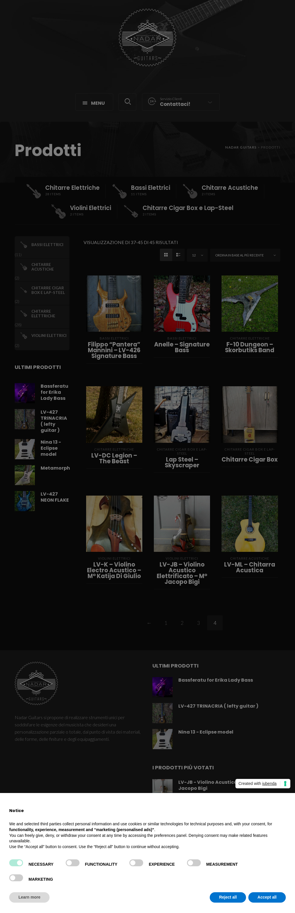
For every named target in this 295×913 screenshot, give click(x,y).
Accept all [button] (267, 897)
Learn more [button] (29, 897)
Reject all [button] (228, 897)
